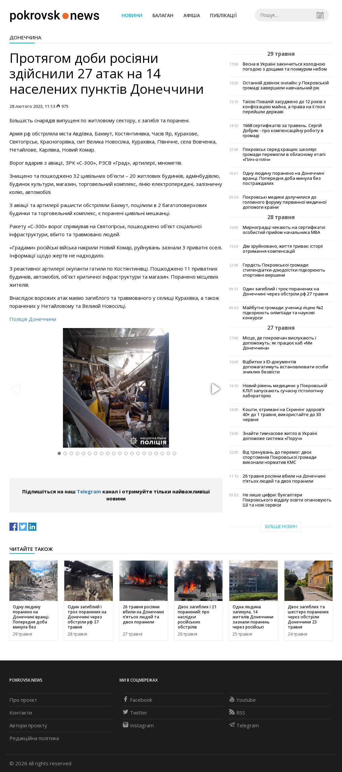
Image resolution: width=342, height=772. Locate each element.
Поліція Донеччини (32, 319)
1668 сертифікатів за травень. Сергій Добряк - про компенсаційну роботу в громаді (283, 130)
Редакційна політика (34, 738)
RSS (237, 712)
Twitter (135, 712)
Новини (132, 15)
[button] (215, 389)
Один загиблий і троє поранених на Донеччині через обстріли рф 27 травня (285, 291)
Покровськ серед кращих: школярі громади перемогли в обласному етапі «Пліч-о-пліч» (284, 154)
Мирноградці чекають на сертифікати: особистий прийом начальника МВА (284, 230)
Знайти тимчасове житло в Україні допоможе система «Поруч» (280, 436)
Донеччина (25, 37)
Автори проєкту (28, 725)
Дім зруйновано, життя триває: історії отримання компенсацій (283, 249)
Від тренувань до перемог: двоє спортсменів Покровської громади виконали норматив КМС (279, 457)
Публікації (223, 15)
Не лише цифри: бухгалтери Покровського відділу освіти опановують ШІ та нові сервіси (287, 499)
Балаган (162, 15)
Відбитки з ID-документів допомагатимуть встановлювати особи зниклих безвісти (285, 366)
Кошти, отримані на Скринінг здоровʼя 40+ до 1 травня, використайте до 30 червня (283, 414)
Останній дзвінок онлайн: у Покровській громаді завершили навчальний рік (286, 85)
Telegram (89, 491)
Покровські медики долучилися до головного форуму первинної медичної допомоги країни (285, 202)
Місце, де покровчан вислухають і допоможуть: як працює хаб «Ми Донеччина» (279, 343)
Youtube (242, 699)
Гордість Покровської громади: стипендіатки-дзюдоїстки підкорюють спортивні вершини (284, 270)
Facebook (137, 699)
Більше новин (281, 526)
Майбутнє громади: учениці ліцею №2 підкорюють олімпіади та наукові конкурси (283, 312)
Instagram (138, 725)
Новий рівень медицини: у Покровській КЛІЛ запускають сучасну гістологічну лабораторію (285, 390)
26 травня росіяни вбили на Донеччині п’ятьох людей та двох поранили (284, 479)
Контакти (20, 712)
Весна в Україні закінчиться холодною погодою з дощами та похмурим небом (285, 67)
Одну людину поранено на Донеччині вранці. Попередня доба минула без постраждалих (283, 178)
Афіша (191, 15)
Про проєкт (23, 699)
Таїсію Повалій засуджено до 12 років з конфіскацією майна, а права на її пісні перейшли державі (284, 106)
